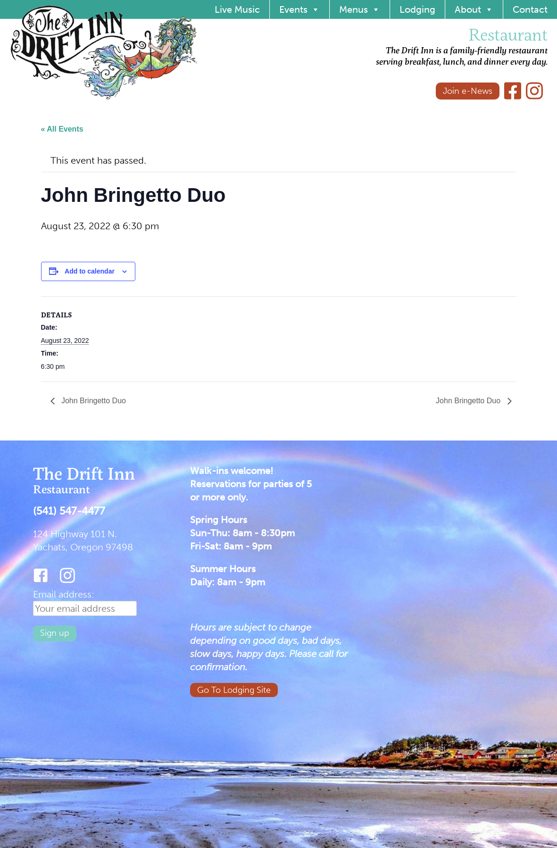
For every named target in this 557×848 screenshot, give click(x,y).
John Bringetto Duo (92, 401)
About (474, 9)
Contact (530, 9)
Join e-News (467, 91)
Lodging (417, 9)
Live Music (237, 9)
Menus (359, 9)
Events (299, 9)
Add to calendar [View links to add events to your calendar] (90, 271)
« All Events (62, 129)
